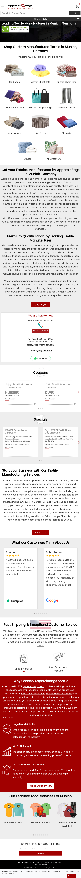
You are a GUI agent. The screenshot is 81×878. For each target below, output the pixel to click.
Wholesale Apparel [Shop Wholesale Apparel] (41, 641)
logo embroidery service (39, 221)
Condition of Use (41, 862)
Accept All (71, 876)
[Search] (75, 13)
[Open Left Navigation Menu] (3, 7)
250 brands (30, 729)
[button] (34, 613)
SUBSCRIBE (40, 853)
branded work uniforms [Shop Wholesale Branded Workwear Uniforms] (59, 693)
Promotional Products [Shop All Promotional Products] (33, 693)
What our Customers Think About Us (40, 542)
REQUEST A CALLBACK (40, 331)
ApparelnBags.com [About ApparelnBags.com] (33, 686)
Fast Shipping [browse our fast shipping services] (15, 624)
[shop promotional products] (58, 667)
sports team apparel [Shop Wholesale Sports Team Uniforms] (13, 697)
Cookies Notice (40, 864)
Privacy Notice (24, 862)
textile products (42, 509)
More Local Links (40, 19)
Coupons (40, 372)
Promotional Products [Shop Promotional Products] (18, 641)
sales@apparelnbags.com (40, 344)
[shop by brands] (23, 667)
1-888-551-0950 (22, 28)
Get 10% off (8, 718)
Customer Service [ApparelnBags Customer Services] (35, 634)
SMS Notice (56, 862)
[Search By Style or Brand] (35, 13)
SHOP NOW (40, 304)
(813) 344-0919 (44, 351)
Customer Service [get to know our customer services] (63, 624)
